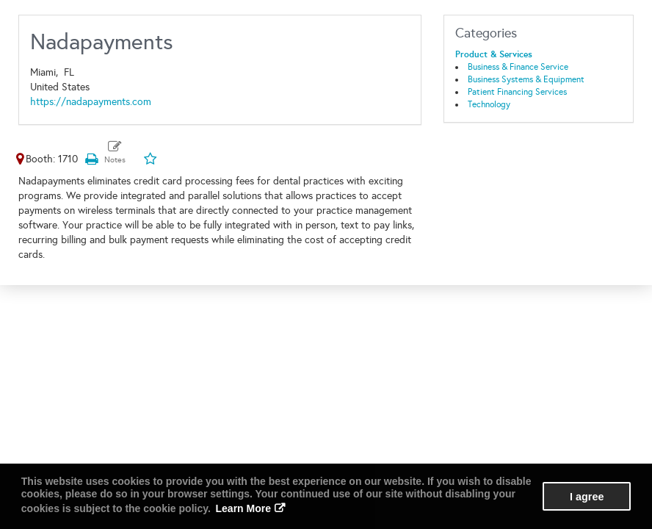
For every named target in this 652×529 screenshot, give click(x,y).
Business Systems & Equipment (526, 79)
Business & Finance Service (518, 67)
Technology (489, 104)
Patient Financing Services (517, 92)
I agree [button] (587, 497)
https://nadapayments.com (90, 102)
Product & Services (493, 54)
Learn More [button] (243, 508)
